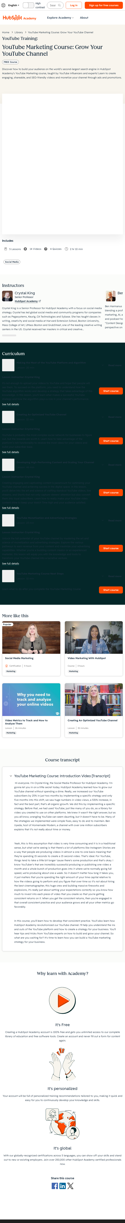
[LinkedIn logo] (63, 1185)
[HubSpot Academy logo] (19, 17)
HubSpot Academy (28, 301)
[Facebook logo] (55, 1185)
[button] (62, 365)
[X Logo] (70, 1185)
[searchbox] (55, 5)
